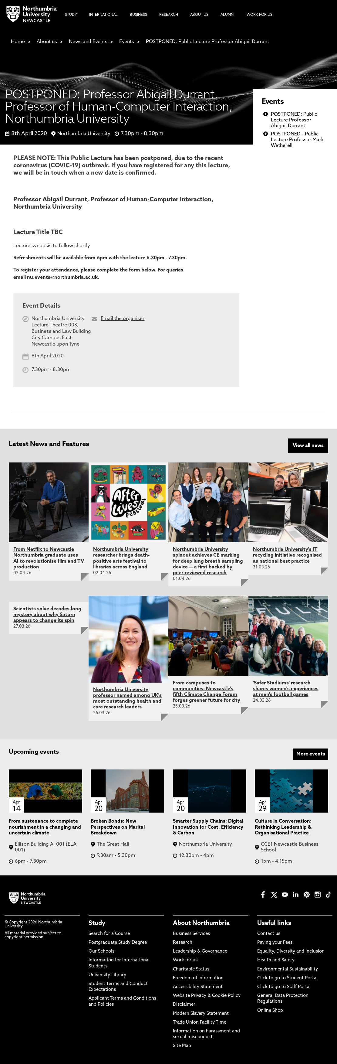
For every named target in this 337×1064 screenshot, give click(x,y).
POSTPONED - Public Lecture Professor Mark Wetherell (297, 140)
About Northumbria (201, 923)
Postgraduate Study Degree (118, 942)
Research (182, 942)
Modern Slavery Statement (201, 1013)
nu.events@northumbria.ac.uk (62, 277)
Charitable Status (191, 969)
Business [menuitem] (138, 15)
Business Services (191, 934)
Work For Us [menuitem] (259, 15)
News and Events (88, 41)
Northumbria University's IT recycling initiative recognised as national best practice (287, 555)
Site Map (182, 1046)
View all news (308, 445)
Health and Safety (276, 960)
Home (18, 41)
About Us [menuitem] (199, 15)
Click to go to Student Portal (287, 978)
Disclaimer (184, 1004)
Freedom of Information (198, 978)
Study (97, 923)
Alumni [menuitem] (227, 15)
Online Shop (270, 1010)
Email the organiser (122, 318)
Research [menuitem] (168, 15)
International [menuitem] (103, 15)
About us (47, 41)
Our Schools (101, 951)
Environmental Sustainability (287, 969)
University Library (107, 975)
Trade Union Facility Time (199, 1022)
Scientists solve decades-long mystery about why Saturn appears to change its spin (47, 615)
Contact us (268, 934)
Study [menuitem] (71, 15)
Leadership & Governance (200, 951)
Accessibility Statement (198, 987)
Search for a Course (109, 934)
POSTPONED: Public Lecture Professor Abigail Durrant (207, 41)
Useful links (274, 923)
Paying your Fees (274, 942)
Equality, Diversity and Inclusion (291, 951)
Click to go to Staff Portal (284, 987)
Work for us (185, 960)
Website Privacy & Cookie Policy (207, 996)
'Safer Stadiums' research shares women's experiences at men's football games (285, 689)
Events (126, 41)
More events (310, 754)
